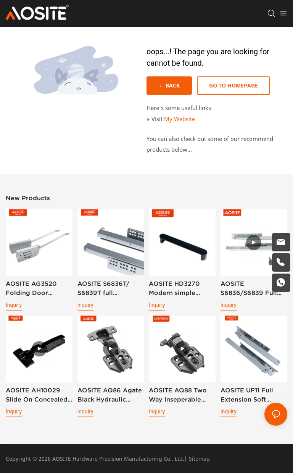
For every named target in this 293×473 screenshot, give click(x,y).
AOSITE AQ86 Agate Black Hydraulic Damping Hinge (109, 395)
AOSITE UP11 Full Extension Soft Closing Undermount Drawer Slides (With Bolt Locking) (253, 395)
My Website (179, 119)
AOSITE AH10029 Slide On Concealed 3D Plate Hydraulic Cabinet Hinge (37, 395)
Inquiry (14, 305)
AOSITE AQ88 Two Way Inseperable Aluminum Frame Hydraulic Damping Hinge (179, 395)
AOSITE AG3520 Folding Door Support (31, 288)
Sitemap (199, 458)
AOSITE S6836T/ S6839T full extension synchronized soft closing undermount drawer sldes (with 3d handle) (108, 288)
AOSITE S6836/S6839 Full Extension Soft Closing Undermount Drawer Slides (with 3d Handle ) (253, 288)
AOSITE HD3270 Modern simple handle (174, 288)
